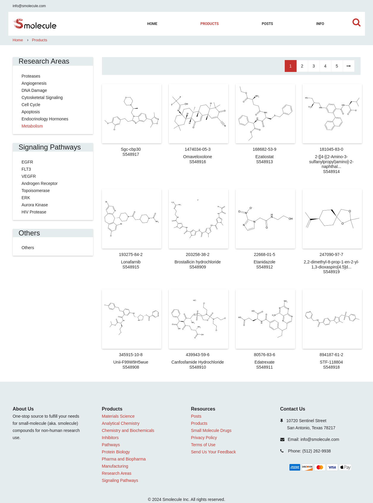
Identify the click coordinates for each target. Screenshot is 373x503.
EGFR (27, 162)
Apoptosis (31, 111)
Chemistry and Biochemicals (128, 430)
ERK (26, 197)
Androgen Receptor (40, 183)
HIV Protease (34, 212)
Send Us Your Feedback (213, 451)
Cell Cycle (31, 104)
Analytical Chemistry (121, 423)
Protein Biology (116, 451)
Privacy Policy (204, 437)
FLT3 (26, 169)
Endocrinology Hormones (45, 119)
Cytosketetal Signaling (42, 97)
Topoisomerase (36, 190)
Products (209, 24)
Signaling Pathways (120, 480)
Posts (267, 24)
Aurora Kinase (35, 204)
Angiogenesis (34, 83)
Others (28, 247)
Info (320, 24)
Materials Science (118, 416)
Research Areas (117, 473)
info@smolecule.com (29, 6)
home (152, 24)
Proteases (31, 76)
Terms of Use (203, 444)
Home (18, 40)
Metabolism (32, 126)
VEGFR (29, 176)
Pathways (111, 444)
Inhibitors (110, 437)
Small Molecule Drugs (211, 430)
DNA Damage (34, 90)
